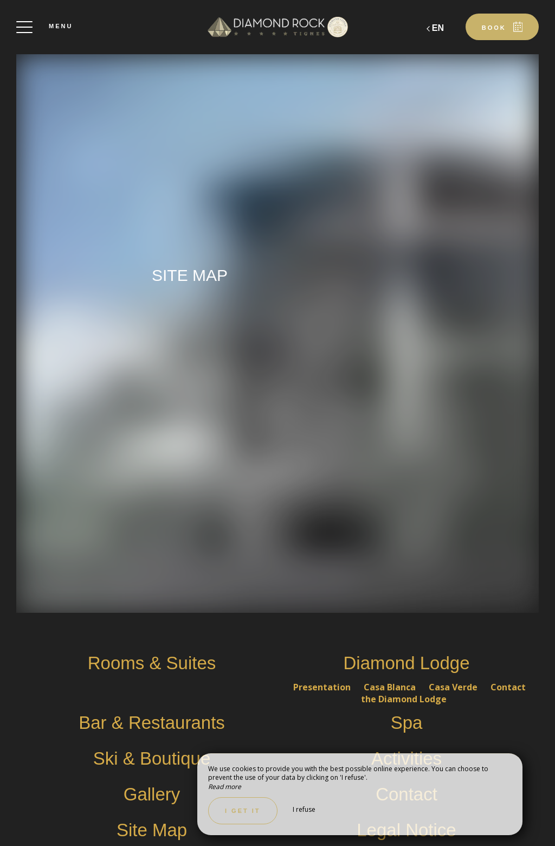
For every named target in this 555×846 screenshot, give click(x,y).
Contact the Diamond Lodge (443, 693)
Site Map (152, 830)
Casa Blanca (391, 687)
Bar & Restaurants (152, 723)
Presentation (323, 687)
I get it (243, 810)
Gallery (152, 794)
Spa (407, 723)
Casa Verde (454, 687)
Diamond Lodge (407, 663)
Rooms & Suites (152, 663)
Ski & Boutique (151, 758)
